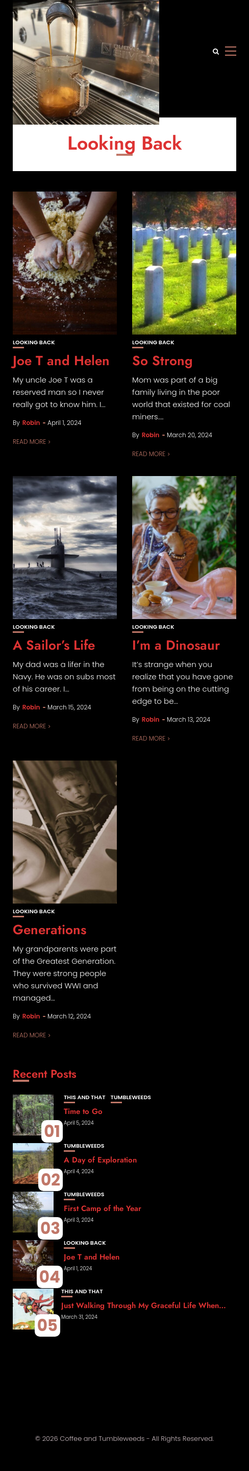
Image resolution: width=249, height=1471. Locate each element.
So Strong (162, 360)
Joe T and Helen (61, 360)
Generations (49, 929)
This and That (85, 1097)
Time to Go (83, 1111)
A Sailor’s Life (54, 645)
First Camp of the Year (102, 1208)
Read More (29, 441)
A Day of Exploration (100, 1160)
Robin (31, 422)
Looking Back (34, 342)
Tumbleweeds (131, 1097)
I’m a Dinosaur (176, 645)
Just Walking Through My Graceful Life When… (143, 1305)
